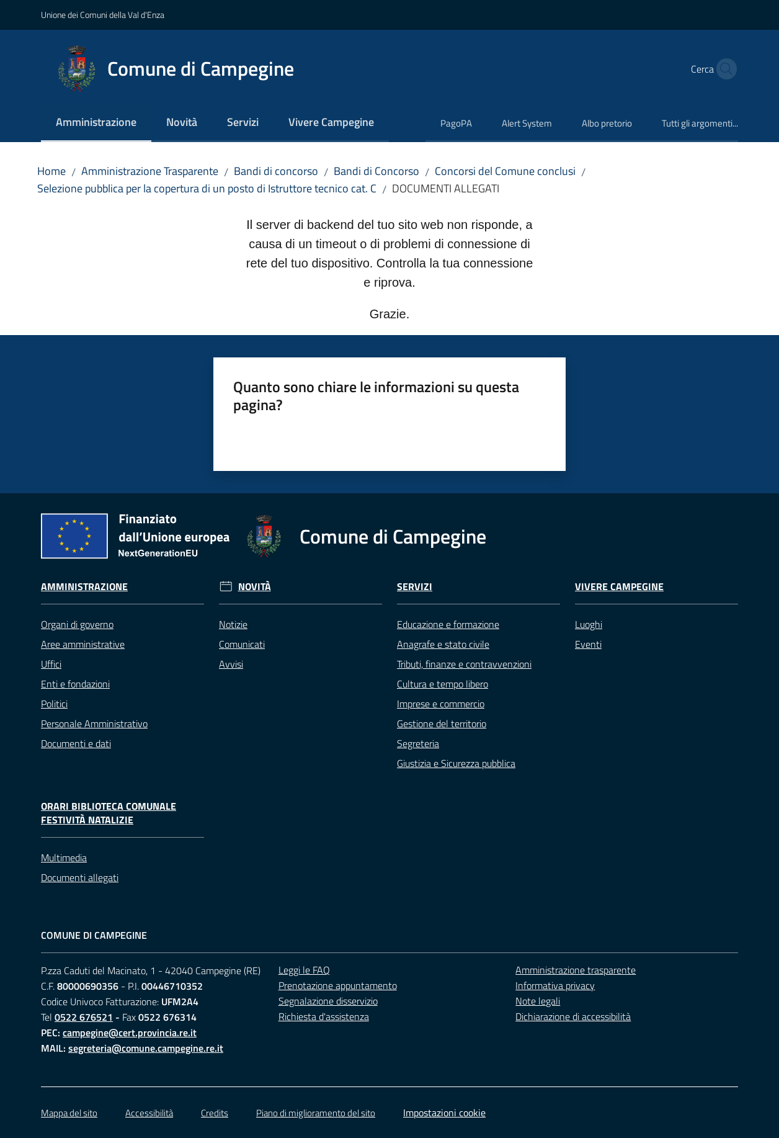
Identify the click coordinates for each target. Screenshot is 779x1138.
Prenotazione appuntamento (337, 985)
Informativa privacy (555, 985)
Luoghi (588, 624)
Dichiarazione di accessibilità (573, 1016)
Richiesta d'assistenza (323, 1016)
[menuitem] (96, 123)
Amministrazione (84, 587)
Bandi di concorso (276, 171)
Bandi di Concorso (376, 171)
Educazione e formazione (448, 624)
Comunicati (242, 644)
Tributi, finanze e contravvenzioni (464, 663)
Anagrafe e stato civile (443, 644)
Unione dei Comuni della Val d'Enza (102, 14)
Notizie (233, 624)
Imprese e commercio (440, 703)
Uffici (51, 663)
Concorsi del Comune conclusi (505, 171)
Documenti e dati (76, 743)
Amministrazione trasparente (575, 969)
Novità (254, 587)
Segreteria (418, 743)
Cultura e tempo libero (442, 683)
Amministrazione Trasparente (149, 171)
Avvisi (231, 663)
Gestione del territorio (441, 723)
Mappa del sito (69, 1113)
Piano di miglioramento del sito (315, 1113)
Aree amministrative (83, 644)
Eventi (588, 644)
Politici (54, 703)
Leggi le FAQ (304, 969)
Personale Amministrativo (94, 723)
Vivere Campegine (619, 587)
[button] (723, 69)
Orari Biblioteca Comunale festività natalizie (108, 813)
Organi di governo (77, 624)
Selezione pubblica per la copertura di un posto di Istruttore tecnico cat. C (206, 188)
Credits (214, 1113)
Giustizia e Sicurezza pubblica (456, 763)
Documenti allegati (79, 877)
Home (51, 171)
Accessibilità (149, 1113)
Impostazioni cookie (444, 1112)
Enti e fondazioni (75, 683)
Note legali (537, 1000)
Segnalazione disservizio (328, 1000)
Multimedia (64, 857)
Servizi (414, 587)
